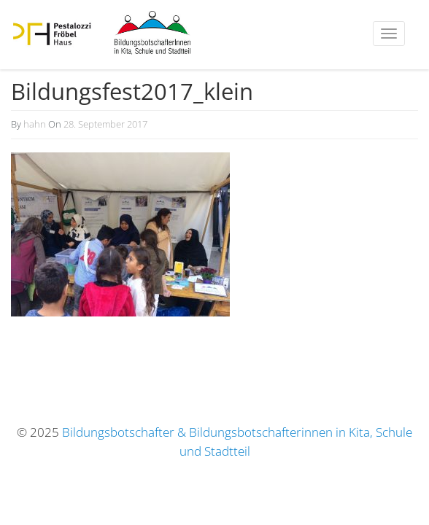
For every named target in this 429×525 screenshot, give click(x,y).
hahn (34, 124)
